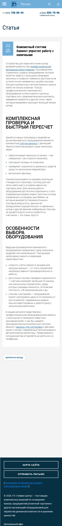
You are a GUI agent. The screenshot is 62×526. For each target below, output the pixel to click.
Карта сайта (31, 464)
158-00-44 (12, 12)
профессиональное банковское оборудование (28, 68)
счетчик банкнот (29, 143)
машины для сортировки (29, 326)
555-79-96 (50, 12)
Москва (26, 4)
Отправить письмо (31, 474)
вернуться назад (14, 357)
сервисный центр (47, 15)
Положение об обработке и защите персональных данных (23, 484)
